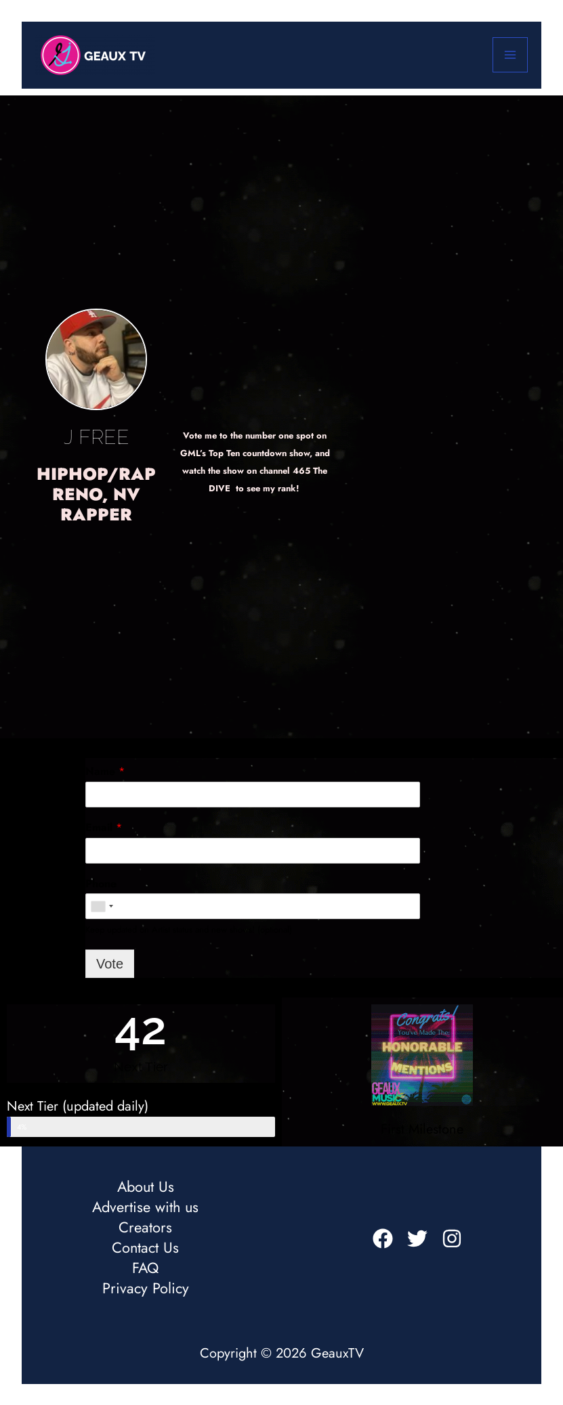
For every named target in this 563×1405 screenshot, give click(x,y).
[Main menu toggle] (510, 54)
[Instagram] (452, 1238)
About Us (145, 1187)
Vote (109, 963)
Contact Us (145, 1248)
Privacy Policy (145, 1288)
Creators (145, 1228)
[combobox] (101, 906)
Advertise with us (145, 1207)
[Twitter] (417, 1238)
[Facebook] (383, 1238)
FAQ (145, 1268)
